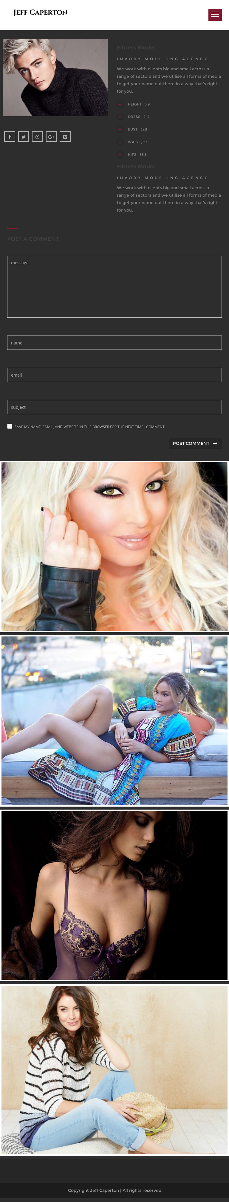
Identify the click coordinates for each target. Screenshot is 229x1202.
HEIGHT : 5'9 (141, 105)
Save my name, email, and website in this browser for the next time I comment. (90, 431)
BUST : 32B (139, 131)
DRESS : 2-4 (141, 118)
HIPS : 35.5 (139, 158)
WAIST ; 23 (140, 145)
